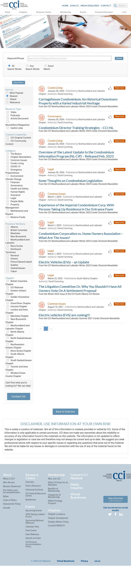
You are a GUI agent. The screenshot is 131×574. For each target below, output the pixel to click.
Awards (6, 510)
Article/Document (16, 118)
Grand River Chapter (18, 303)
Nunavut (12, 255)
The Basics (13, 153)
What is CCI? (9, 481)
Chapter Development (58, 520)
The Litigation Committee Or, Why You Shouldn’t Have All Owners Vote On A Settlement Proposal (80, 321)
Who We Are (8, 485)
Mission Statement (12, 489)
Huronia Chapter (16, 306)
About (7, 12)
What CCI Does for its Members (58, 486)
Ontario (11, 258)
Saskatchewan (15, 268)
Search (119, 58)
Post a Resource (33, 488)
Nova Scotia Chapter (18, 350)
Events (83, 12)
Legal (10, 198)
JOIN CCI (74, 5)
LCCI (124, 12)
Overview (30, 484)
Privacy (84, 564)
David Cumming (65, 94)
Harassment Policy (12, 506)
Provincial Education (104, 12)
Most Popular (14, 93)
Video (10, 112)
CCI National (14, 287)
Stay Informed (115, 501)
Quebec (11, 265)
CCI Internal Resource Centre (36, 497)
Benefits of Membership (54, 492)
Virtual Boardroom (78, 498)
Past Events (31, 533)
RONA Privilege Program (55, 504)
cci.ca (97, 564)
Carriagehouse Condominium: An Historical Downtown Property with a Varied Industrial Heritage (78, 102)
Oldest (10, 99)
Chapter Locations (56, 516)
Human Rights (15, 191)
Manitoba (12, 233)
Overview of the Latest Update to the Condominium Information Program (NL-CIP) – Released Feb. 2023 (76, 164)
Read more (119, 88)
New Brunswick (15, 236)
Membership (65, 12)
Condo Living (14, 163)
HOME (65, 5)
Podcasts (12, 115)
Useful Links (14, 128)
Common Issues (16, 160)
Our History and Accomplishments (11, 494)
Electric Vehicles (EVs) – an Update (64, 290)
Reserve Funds (15, 217)
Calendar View (32, 529)
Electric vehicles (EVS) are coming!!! (64, 348)
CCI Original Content (18, 137)
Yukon (11, 271)
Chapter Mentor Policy (58, 524)
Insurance (12, 195)
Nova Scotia (14, 246)
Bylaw (6, 499)
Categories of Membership (54, 498)
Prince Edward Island (18, 261)
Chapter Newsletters (18, 157)
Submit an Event (33, 540)
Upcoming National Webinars (34, 524)
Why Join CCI (54, 481)
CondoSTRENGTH (56, 528)
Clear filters (19, 82)
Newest (11, 96)
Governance (13, 185)
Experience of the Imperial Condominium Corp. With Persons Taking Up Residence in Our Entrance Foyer (76, 226)
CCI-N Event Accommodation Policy (33, 546)
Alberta (11, 227)
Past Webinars (32, 537)
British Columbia (16, 230)
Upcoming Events (34, 513)
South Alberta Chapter (87, 310)
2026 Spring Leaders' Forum (35, 518)
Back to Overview (65, 412)
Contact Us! (19, 396)
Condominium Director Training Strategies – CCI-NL (76, 133)
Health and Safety (16, 188)
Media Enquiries (90, 5)
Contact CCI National (79, 479)
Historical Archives (34, 492)
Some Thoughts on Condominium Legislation (70, 195)
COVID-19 (12, 166)
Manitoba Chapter (17, 316)
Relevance (12, 102)
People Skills (14, 201)
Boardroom (31, 502)
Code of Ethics (10, 502)
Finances (12, 182)
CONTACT (106, 5)
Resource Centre (43, 12)
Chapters (23, 12)
